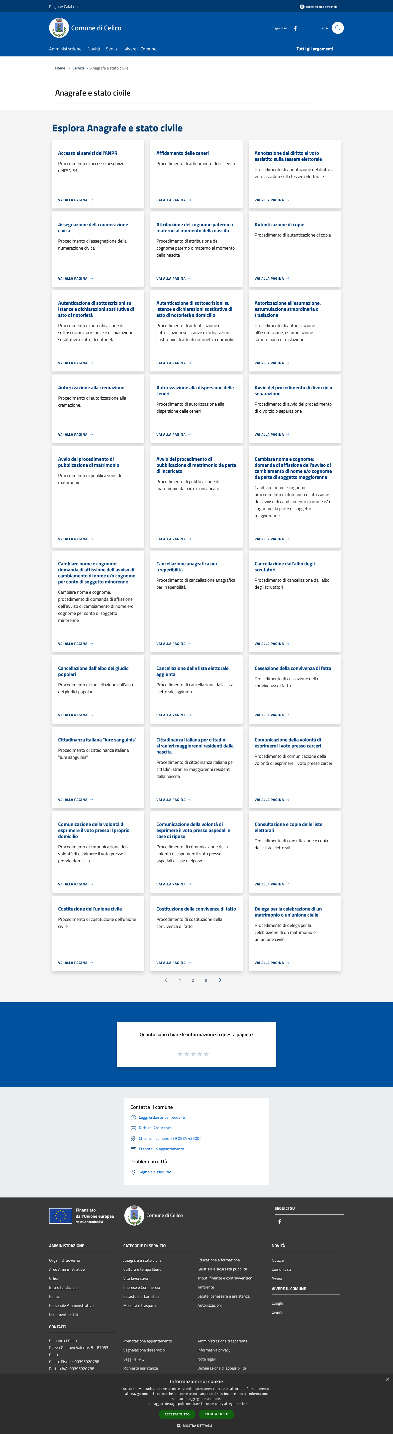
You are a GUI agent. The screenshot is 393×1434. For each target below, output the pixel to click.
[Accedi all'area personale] (318, 7)
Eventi (277, 1312)
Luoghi (277, 1303)
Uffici (53, 1278)
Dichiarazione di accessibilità (222, 1368)
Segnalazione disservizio (144, 1350)
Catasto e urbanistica (141, 1296)
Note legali (207, 1359)
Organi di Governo (64, 1260)
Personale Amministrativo (71, 1305)
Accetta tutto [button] (177, 1414)
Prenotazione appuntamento (147, 1341)
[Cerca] (338, 28)
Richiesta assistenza (140, 1368)
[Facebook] (293, 27)
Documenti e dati (63, 1314)
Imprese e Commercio (141, 1287)
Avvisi (277, 1278)
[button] (196, 1425)
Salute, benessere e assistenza (224, 1296)
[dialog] (196, 1404)
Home (60, 68)
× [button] (387, 1379)
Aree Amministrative (67, 1269)
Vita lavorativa (135, 1278)
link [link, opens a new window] (244, 1404)
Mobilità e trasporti (139, 1305)
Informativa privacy (214, 1350)
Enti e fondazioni (63, 1287)
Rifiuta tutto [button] (217, 1414)
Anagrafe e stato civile (142, 1260)
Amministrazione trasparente (223, 1341)
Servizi (78, 68)
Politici (55, 1296)
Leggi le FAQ (133, 1359)
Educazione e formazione (219, 1260)
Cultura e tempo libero (142, 1269)
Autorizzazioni (210, 1305)
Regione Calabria (63, 7)
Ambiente (206, 1287)
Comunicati (281, 1269)
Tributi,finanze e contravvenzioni (225, 1278)
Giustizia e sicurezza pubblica (222, 1269)
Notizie (278, 1260)
